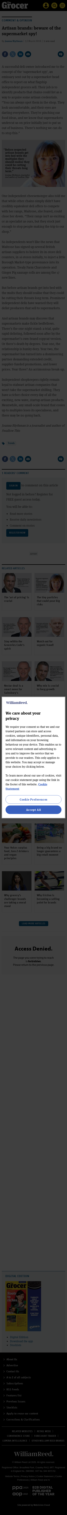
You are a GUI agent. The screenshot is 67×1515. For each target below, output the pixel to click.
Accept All (33, 810)
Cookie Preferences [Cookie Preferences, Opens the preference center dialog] (33, 799)
